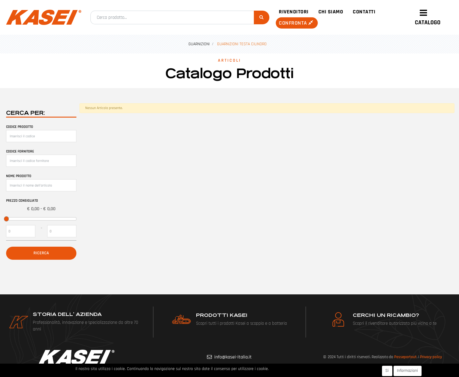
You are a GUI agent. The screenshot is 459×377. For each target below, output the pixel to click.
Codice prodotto (19, 127)
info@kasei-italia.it (233, 357)
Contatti (364, 11)
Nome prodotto (18, 176)
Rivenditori (294, 11)
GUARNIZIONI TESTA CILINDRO (242, 44)
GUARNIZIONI (199, 44)
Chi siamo (330, 11)
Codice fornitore (20, 151)
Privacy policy (431, 357)
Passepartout (405, 357)
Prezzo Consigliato (22, 200)
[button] (261, 17)
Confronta (297, 22)
